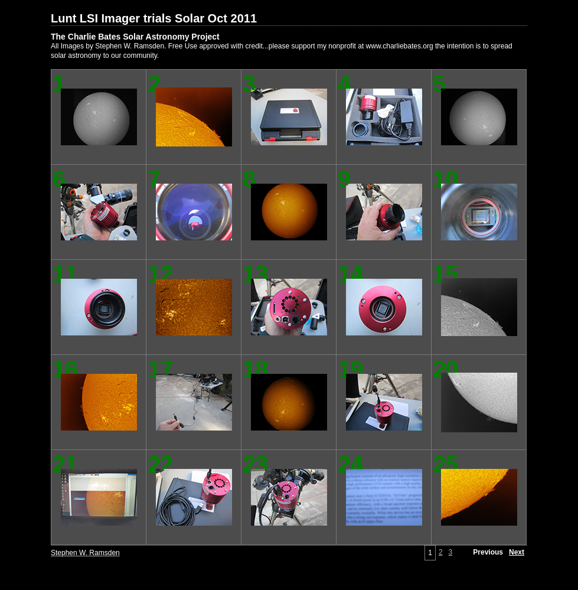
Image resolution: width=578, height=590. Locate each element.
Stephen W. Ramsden (85, 553)
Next (516, 552)
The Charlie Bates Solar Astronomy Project (135, 36)
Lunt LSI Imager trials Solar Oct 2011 (154, 18)
